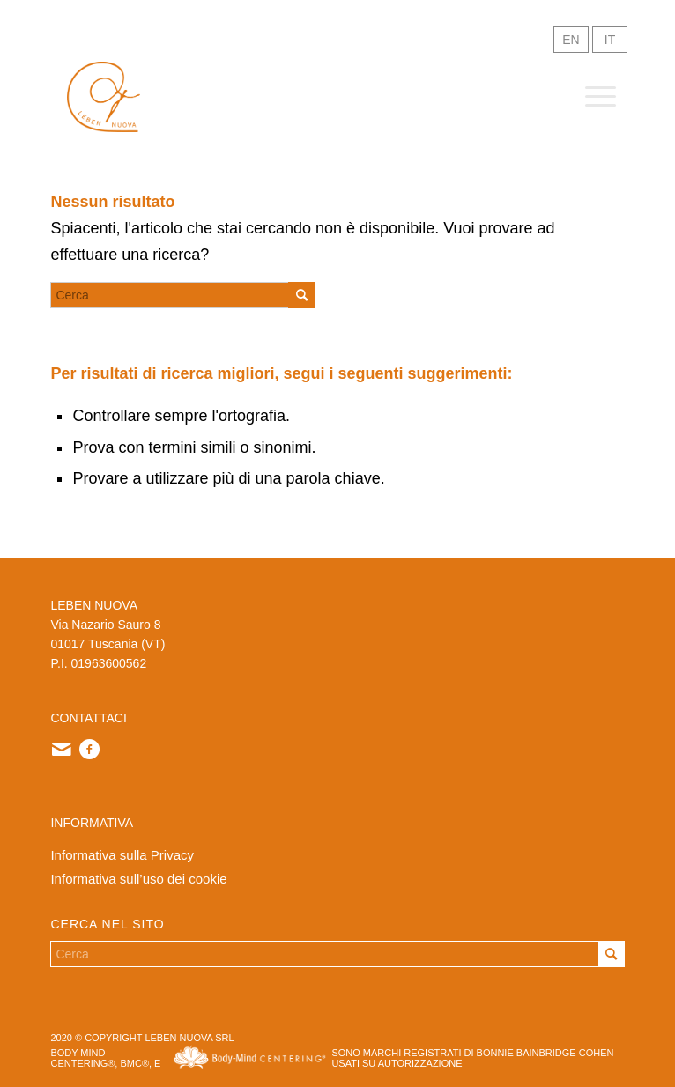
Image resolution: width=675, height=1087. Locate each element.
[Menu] (591, 97)
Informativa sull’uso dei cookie (138, 878)
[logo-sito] (103, 97)
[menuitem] (591, 97)
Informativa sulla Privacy (122, 854)
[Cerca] (182, 295)
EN (570, 40)
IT (610, 40)
